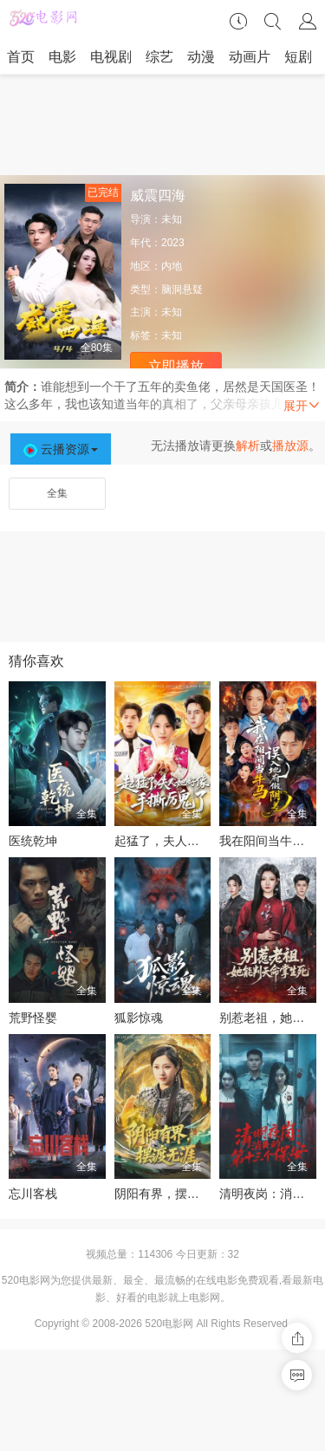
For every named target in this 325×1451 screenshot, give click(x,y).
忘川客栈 (33, 1193)
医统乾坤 (33, 841)
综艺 (159, 56)
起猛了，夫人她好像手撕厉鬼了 (199, 841)
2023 (173, 243)
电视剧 (111, 56)
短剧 (298, 56)
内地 (171, 266)
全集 (57, 493)
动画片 (249, 56)
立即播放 (176, 366)
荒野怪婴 (33, 1018)
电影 (62, 56)
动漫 (201, 56)
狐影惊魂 (138, 1018)
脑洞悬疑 (182, 289)
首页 (21, 56)
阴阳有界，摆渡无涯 (169, 1193)
